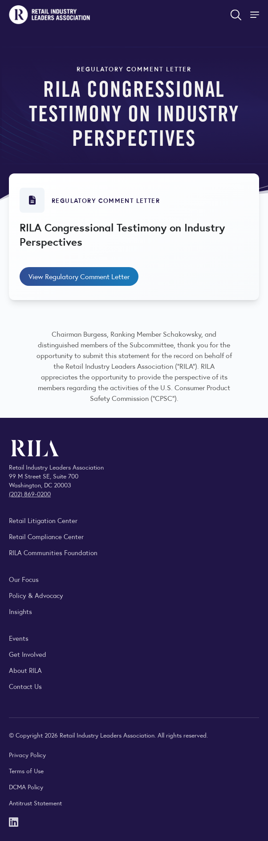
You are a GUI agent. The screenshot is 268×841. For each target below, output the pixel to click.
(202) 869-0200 (30, 493)
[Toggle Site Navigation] (255, 14)
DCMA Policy (26, 786)
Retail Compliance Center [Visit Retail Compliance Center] (46, 536)
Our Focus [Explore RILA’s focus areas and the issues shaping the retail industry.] (24, 579)
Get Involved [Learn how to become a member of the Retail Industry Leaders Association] (27, 654)
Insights (20, 611)
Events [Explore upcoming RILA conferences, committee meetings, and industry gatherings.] (18, 638)
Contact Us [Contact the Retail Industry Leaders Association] (25, 686)
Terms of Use (26, 770)
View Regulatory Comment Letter (79, 276)
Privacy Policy (27, 754)
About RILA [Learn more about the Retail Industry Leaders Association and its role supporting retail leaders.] (25, 670)
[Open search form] (236, 15)
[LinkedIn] (13, 821)
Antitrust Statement (35, 802)
